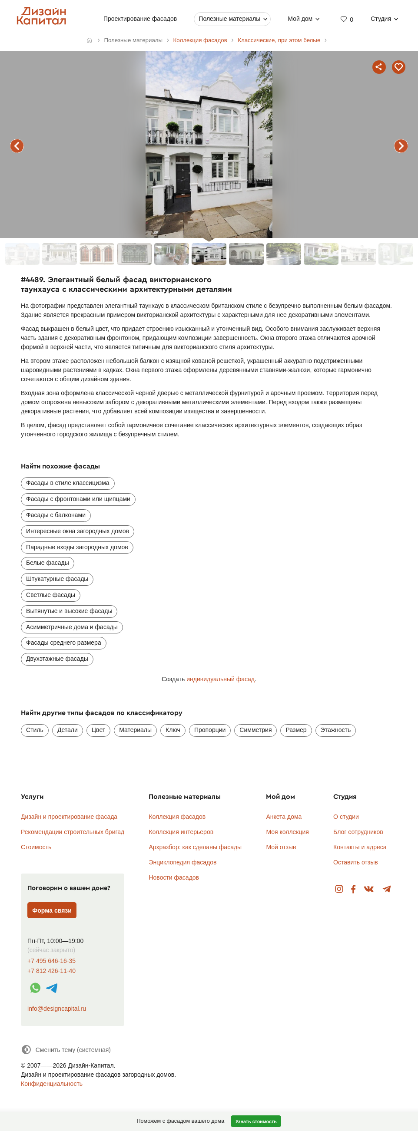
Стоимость (36, 847)
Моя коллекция (287, 831)
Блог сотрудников (358, 831)
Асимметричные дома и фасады (72, 626)
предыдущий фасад (17, 146)
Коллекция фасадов (177, 816)
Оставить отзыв (355, 862)
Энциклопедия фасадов (182, 862)
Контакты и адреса (359, 847)
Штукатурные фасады (57, 578)
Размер (295, 729)
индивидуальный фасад (220, 679)
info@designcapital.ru (56, 1008)
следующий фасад (401, 146)
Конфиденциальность (52, 1083)
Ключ (173, 729)
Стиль (34, 729)
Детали (67, 729)
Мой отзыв (281, 847)
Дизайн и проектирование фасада (69, 816)
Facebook (353, 889)
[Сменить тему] (66, 1049)
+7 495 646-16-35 (51, 961)
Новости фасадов (174, 877)
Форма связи (52, 910)
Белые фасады (47, 562)
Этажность (336, 729)
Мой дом (300, 18)
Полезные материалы (230, 18)
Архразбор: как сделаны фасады (195, 847)
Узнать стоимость (256, 1121)
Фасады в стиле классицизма (67, 482)
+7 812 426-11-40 (51, 971)
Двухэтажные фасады (57, 658)
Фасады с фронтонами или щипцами (78, 498)
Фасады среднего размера (63, 642)
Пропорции (210, 729)
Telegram (387, 889)
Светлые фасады (50, 594)
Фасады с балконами (56, 514)
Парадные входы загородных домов (77, 547)
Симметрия (255, 729)
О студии (346, 816)
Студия (381, 18)
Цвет (98, 729)
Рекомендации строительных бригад (72, 831)
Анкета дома (284, 816)
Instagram (339, 889)
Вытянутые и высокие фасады (69, 610)
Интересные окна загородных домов (77, 531)
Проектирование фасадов (140, 18)
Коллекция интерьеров (181, 831)
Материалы (135, 729)
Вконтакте (369, 889)
